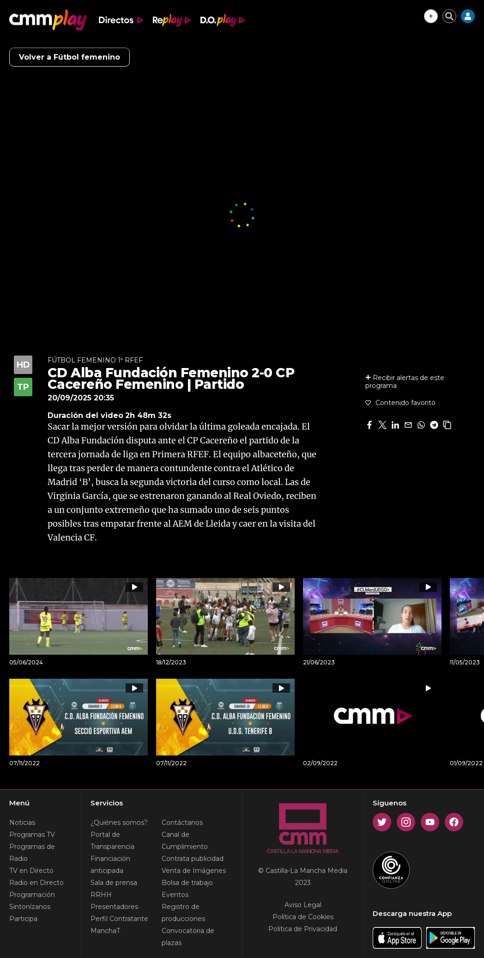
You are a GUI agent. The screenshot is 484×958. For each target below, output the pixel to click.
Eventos (175, 894)
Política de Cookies (302, 917)
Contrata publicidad (193, 858)
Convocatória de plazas (188, 937)
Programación (32, 894)
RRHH (101, 894)
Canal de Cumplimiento (185, 840)
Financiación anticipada (110, 864)
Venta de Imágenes (194, 870)
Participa (23, 919)
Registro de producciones (183, 913)
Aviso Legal (302, 905)
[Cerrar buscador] (449, 16)
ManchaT (105, 931)
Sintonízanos (29, 907)
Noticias (22, 822)
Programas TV (32, 834)
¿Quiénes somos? (119, 822)
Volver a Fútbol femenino (69, 57)
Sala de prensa (114, 882)
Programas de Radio (32, 852)
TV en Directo (31, 870)
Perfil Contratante (119, 919)
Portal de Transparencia (112, 840)
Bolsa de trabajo (187, 882)
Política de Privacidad (302, 929)
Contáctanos (182, 822)
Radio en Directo (36, 882)
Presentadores (114, 907)
